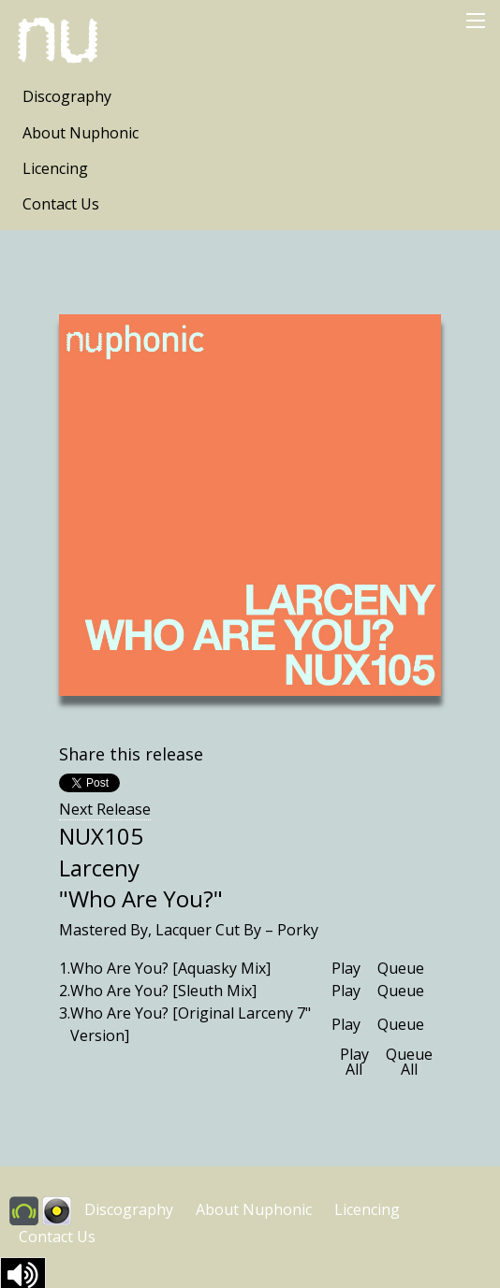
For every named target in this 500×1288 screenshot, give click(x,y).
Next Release (105, 809)
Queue (400, 968)
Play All (354, 1062)
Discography (66, 96)
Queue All (409, 1062)
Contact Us (60, 204)
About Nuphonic (80, 133)
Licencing (55, 168)
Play (345, 968)
